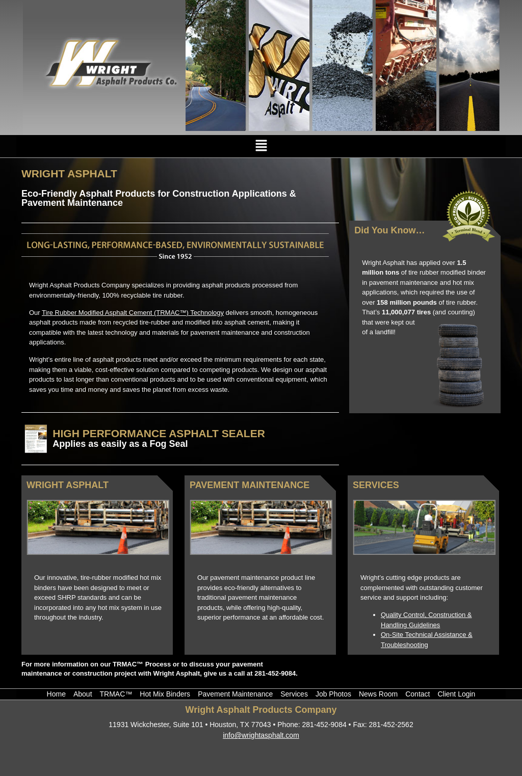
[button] (261, 146)
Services (376, 485)
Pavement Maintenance (249, 485)
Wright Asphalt (68, 485)
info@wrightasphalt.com (261, 735)
